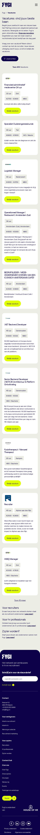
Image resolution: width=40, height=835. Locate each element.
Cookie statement (26, 829)
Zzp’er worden (7, 753)
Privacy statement (10, 829)
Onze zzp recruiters (26, 33)
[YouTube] (29, 823)
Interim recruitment (8, 721)
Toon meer (20, 600)
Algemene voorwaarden (23, 832)
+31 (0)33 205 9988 (8, 707)
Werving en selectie (8, 729)
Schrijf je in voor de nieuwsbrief (16, 672)
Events (4, 786)
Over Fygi (5, 770)
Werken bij (5, 782)
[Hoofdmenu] (36, 5)
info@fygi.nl (6, 710)
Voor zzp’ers (6, 740)
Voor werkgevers (8, 716)
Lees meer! (29, 614)
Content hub (7, 760)
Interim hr (5, 725)
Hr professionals (7, 749)
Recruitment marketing (10, 734)
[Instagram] (23, 823)
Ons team (5, 778)
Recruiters (5, 745)
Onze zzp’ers (6, 774)
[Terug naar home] (6, 5)
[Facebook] (11, 823)
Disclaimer (7, 832)
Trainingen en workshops (10, 790)
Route (7, 798)
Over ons (5, 765)
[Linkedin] (17, 823)
